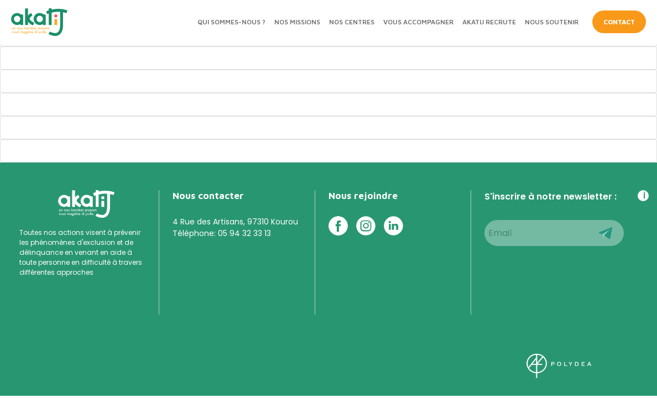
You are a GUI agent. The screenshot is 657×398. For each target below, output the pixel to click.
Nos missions (297, 22)
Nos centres (351, 22)
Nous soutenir (551, 22)
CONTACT (619, 22)
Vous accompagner (418, 22)
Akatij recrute (489, 22)
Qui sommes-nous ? (231, 22)
